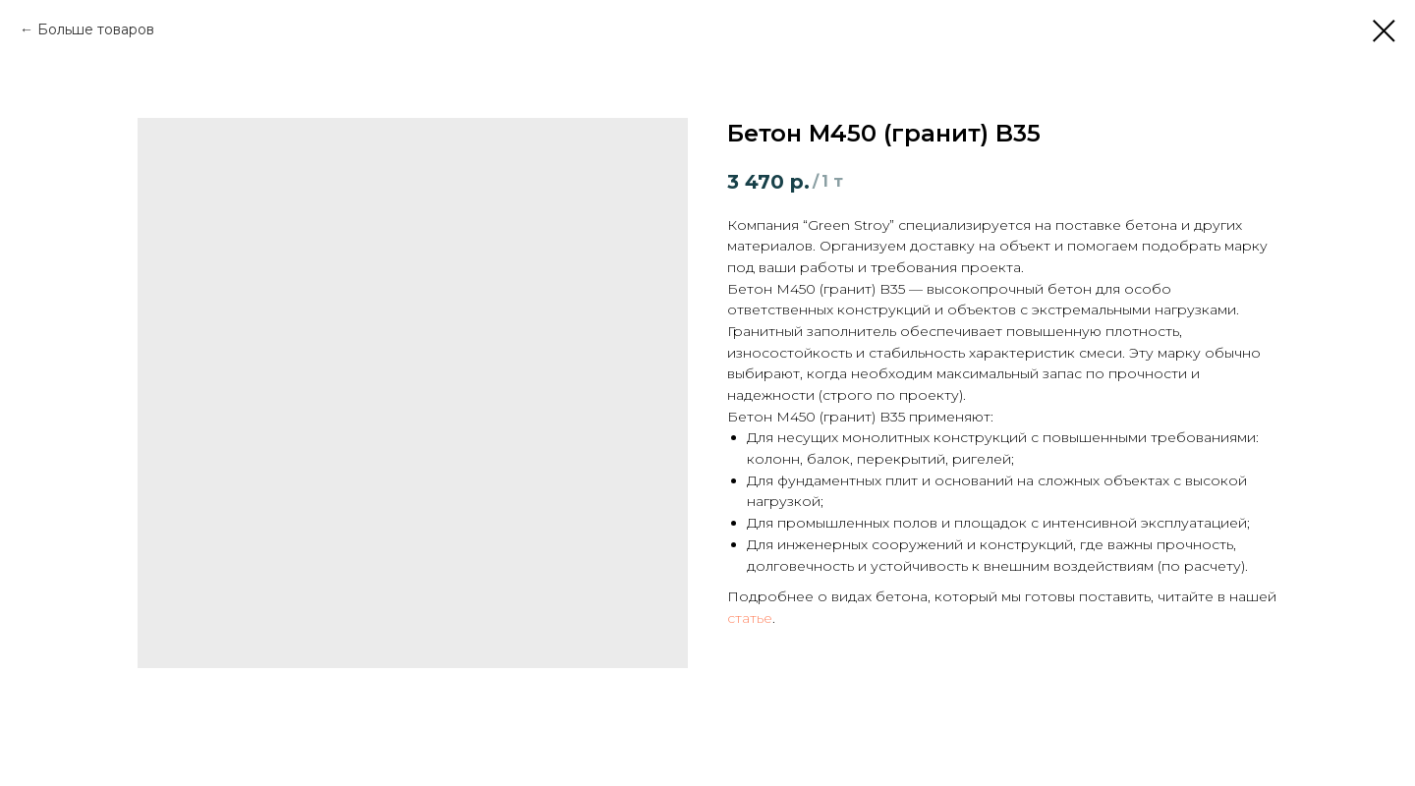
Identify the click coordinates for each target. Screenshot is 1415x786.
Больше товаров (95, 29)
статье (749, 618)
